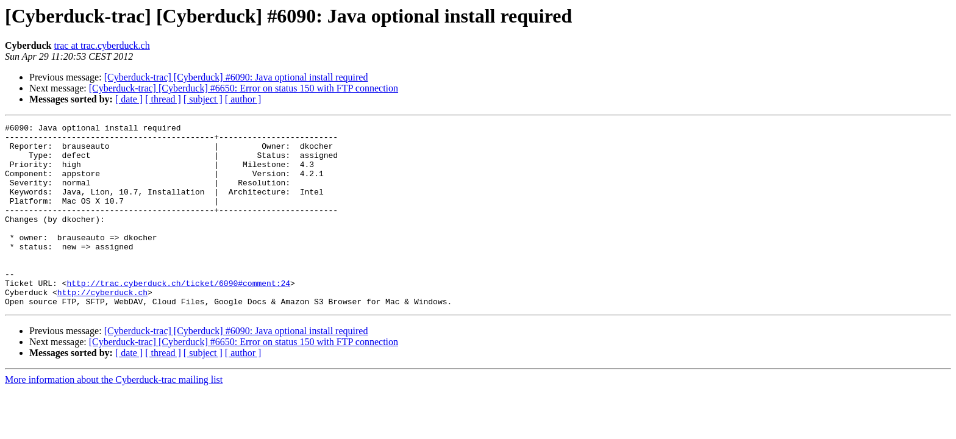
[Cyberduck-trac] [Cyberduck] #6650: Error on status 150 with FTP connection (243, 88)
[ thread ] (163, 99)
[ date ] (129, 99)
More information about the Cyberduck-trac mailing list (114, 416)
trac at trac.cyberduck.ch (101, 45)
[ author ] (243, 99)
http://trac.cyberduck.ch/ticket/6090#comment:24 (178, 315)
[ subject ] (203, 99)
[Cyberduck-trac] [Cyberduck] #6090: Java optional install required (236, 77)
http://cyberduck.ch (102, 326)
